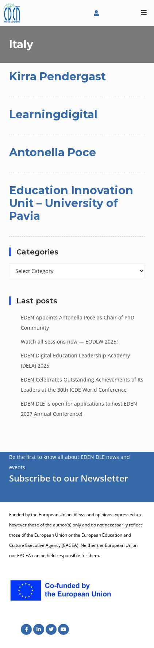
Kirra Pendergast (57, 76)
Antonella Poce (52, 152)
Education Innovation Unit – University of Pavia (71, 203)
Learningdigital (53, 114)
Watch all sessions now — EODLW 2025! (69, 341)
